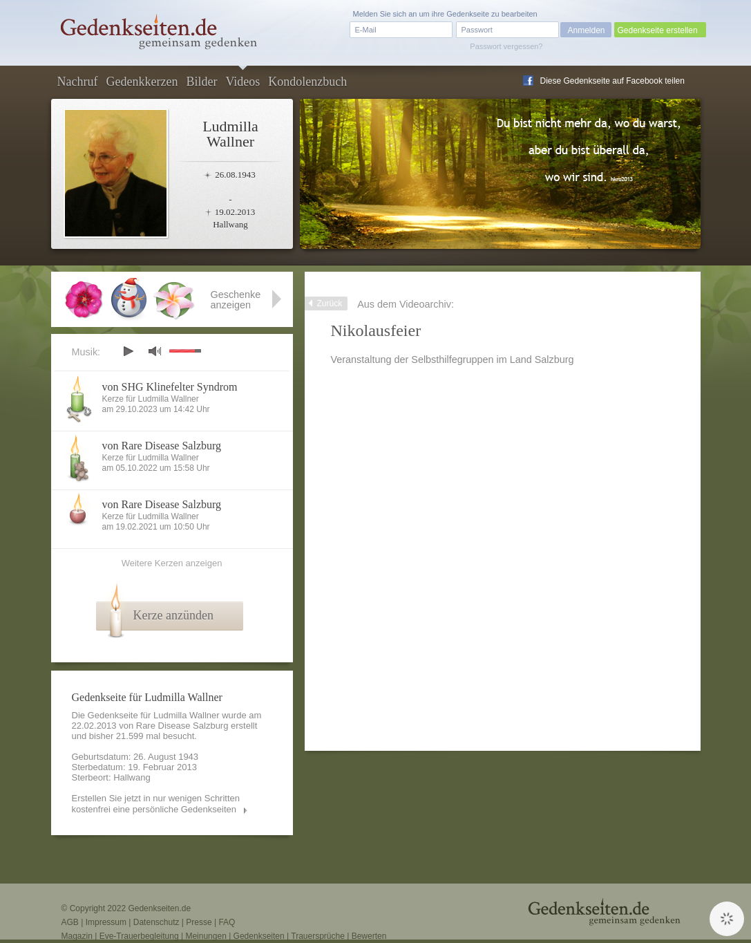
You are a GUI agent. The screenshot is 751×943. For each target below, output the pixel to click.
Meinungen (205, 936)
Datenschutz (156, 922)
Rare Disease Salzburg (182, 725)
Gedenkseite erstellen (658, 30)
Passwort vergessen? (506, 46)
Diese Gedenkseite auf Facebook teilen (612, 81)
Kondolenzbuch (307, 81)
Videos (242, 81)
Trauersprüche (318, 936)
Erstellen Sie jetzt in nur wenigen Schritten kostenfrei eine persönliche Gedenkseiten (156, 803)
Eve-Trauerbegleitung (139, 936)
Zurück (330, 303)
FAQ (226, 922)
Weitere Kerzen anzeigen (172, 563)
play (128, 351)
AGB (70, 922)
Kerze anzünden (173, 615)
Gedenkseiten (259, 936)
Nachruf (77, 81)
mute (155, 351)
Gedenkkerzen (142, 81)
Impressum (106, 922)
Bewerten (369, 936)
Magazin (77, 936)
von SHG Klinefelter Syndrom (170, 387)
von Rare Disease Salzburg (162, 445)
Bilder (201, 81)
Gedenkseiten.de (159, 908)
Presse (198, 922)
